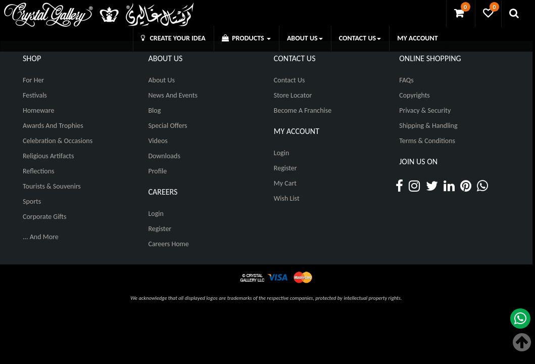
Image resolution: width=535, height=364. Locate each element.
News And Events (173, 95)
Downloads (164, 156)
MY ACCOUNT (417, 38)
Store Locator (293, 95)
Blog (154, 110)
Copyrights (414, 95)
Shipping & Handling (428, 125)
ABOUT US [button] (305, 38)
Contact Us (289, 80)
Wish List (287, 198)
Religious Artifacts (48, 156)
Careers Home (168, 244)
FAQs (406, 80)
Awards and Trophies (53, 125)
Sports (32, 201)
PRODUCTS (246, 38)
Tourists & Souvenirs (52, 186)
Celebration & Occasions (57, 140)
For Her (33, 80)
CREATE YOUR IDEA (173, 38)
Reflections (39, 171)
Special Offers (167, 125)
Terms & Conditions (427, 140)
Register (159, 228)
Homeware (38, 110)
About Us (161, 80)
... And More (41, 237)
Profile (157, 171)
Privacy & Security (425, 110)
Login (155, 213)
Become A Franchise (302, 110)
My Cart (285, 183)
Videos (157, 140)
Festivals (35, 95)
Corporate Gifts (44, 216)
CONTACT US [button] (360, 38)
